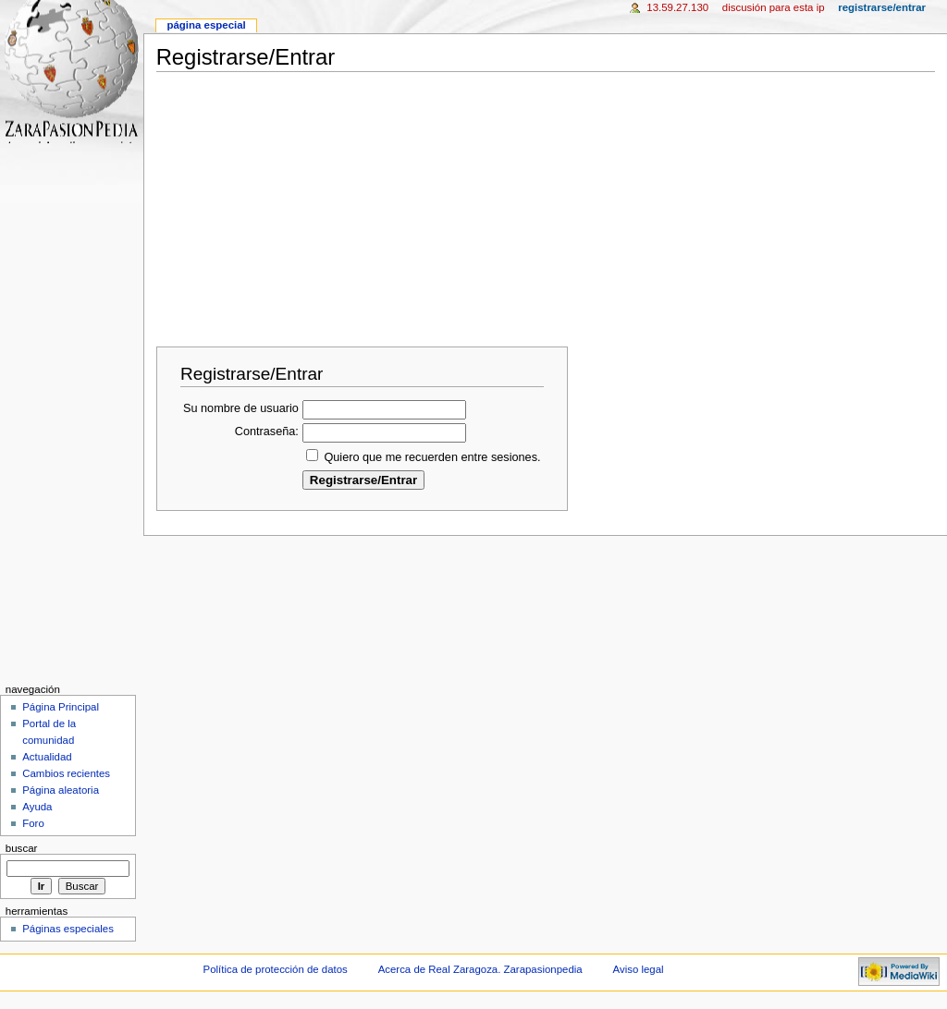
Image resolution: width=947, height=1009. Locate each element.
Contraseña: (267, 431)
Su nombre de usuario (241, 408)
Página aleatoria (60, 790)
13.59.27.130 (677, 7)
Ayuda (37, 806)
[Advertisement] (551, 204)
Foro (33, 823)
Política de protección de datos (275, 969)
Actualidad (47, 756)
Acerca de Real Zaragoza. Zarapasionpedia (480, 969)
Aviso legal (638, 969)
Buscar (22, 848)
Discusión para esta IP (773, 7)
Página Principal (60, 706)
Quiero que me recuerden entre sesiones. (432, 457)
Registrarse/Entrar (882, 7)
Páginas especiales (68, 928)
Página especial (205, 24)
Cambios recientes (66, 773)
